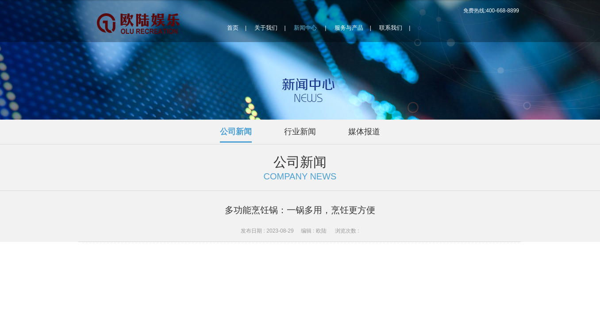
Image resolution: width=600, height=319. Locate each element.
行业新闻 (300, 131)
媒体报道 (364, 131)
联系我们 (390, 27)
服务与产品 (349, 27)
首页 (232, 27)
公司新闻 (236, 131)
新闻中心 (305, 27)
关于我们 (265, 27)
